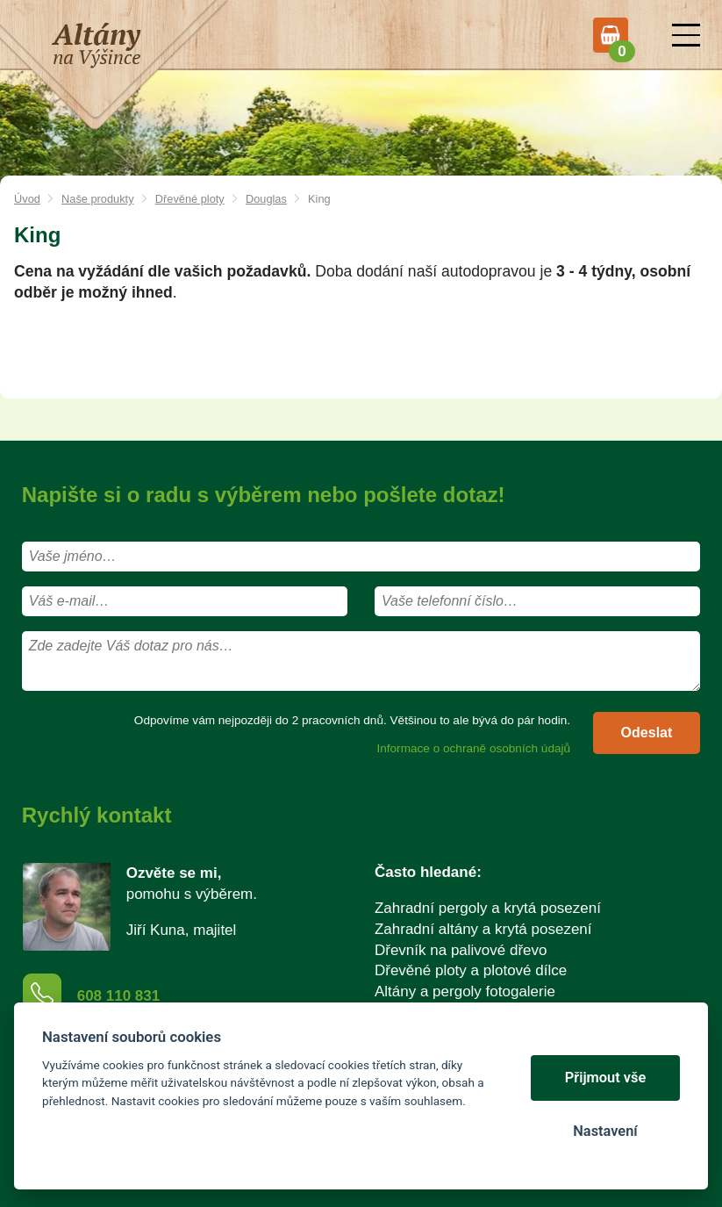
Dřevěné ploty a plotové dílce (471, 970)
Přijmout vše (606, 1077)
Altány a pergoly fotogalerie (465, 991)
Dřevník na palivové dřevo (461, 950)
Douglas (266, 198)
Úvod (27, 198)
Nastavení (605, 1131)
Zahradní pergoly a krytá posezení (488, 908)
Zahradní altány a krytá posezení (483, 929)
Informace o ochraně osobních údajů (473, 748)
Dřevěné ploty (190, 198)
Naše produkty (97, 198)
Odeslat (647, 732)
